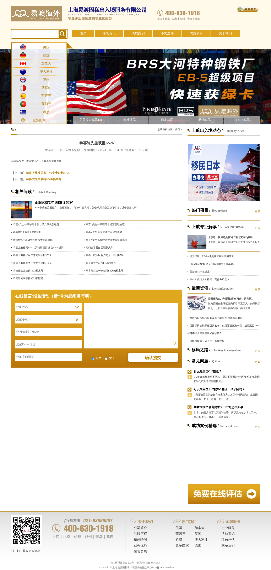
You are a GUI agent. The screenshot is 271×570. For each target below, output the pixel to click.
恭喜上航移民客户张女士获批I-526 (48, 173)
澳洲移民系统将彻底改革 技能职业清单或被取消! (216, 317)
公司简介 (140, 528)
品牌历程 (140, 533)
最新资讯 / (201, 288)
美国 (46, 47)
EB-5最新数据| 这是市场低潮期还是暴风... (212, 264)
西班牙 (46, 96)
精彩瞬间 (140, 539)
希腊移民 (205, 119)
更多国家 (39, 120)
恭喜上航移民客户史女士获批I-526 (105, 255)
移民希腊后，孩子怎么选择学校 (207, 341)
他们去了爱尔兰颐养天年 (99, 247)
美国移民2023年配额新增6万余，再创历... (230, 298)
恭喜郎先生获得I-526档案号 (28, 278)
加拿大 (46, 63)
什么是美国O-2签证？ (208, 371)
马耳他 (46, 87)
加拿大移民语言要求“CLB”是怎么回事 (218, 407)
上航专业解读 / (205, 226)
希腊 (46, 112)
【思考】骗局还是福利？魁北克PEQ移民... (231, 237)
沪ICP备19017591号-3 (162, 567)
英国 (46, 79)
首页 (83, 33)
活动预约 (228, 533)
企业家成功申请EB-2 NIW (54, 202)
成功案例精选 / (205, 425)
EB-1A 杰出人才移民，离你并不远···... (210, 279)
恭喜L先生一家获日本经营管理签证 (105, 224)
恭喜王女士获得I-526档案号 (28, 270)
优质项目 (196, 33)
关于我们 (225, 33)
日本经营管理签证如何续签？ (206, 333)
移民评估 (228, 539)
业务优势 (140, 545)
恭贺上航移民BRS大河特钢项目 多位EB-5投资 (38, 247)
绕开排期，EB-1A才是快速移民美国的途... (213, 256)
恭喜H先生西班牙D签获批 (27, 232)
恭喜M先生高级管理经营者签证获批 (33, 239)
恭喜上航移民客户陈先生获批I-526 (32, 255)
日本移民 (167, 119)
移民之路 (167, 33)
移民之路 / (201, 349)
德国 (46, 55)
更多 (257, 211)
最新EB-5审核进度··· (201, 271)
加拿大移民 (242, 119)
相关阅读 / (24, 191)
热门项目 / (201, 210)
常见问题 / (201, 361)
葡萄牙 (46, 104)
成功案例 (138, 33)
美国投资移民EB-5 (92, 119)
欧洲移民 (129, 119)
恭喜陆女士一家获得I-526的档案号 (105, 270)
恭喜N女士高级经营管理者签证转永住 (107, 239)
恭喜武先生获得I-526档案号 (43, 179)
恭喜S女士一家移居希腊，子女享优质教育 (36, 224)
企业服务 (228, 528)
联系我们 (228, 545)
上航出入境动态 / (207, 130)
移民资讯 (109, 33)
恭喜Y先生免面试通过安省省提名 (104, 232)
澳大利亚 (46, 71)
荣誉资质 (140, 551)
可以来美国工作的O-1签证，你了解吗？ (219, 389)
